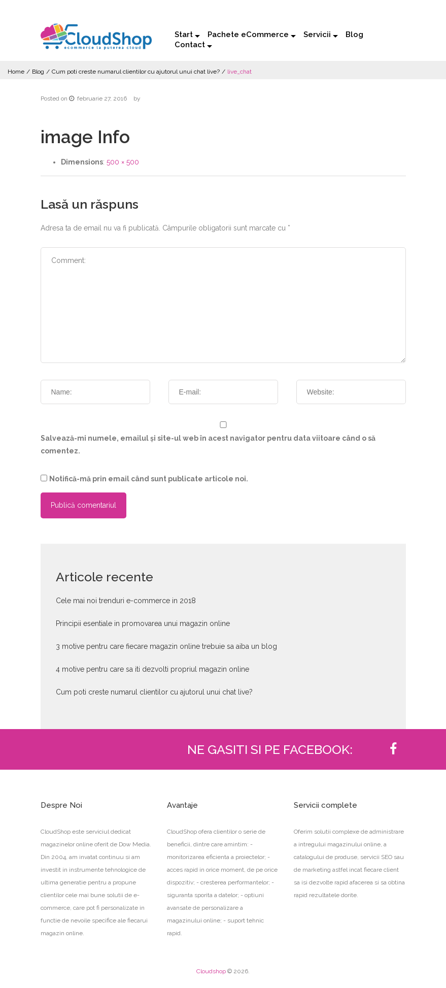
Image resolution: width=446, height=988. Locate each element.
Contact (190, 44)
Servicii (317, 34)
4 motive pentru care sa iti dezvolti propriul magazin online (152, 669)
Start (184, 34)
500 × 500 (123, 162)
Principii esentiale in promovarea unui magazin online (143, 623)
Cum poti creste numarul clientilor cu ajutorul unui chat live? (136, 71)
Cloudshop (211, 971)
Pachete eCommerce (248, 34)
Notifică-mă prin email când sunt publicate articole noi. (148, 479)
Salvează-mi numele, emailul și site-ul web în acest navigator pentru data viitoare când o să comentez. (208, 444)
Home (16, 71)
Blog (354, 34)
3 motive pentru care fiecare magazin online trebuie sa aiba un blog (166, 646)
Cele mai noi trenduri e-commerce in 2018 (126, 601)
